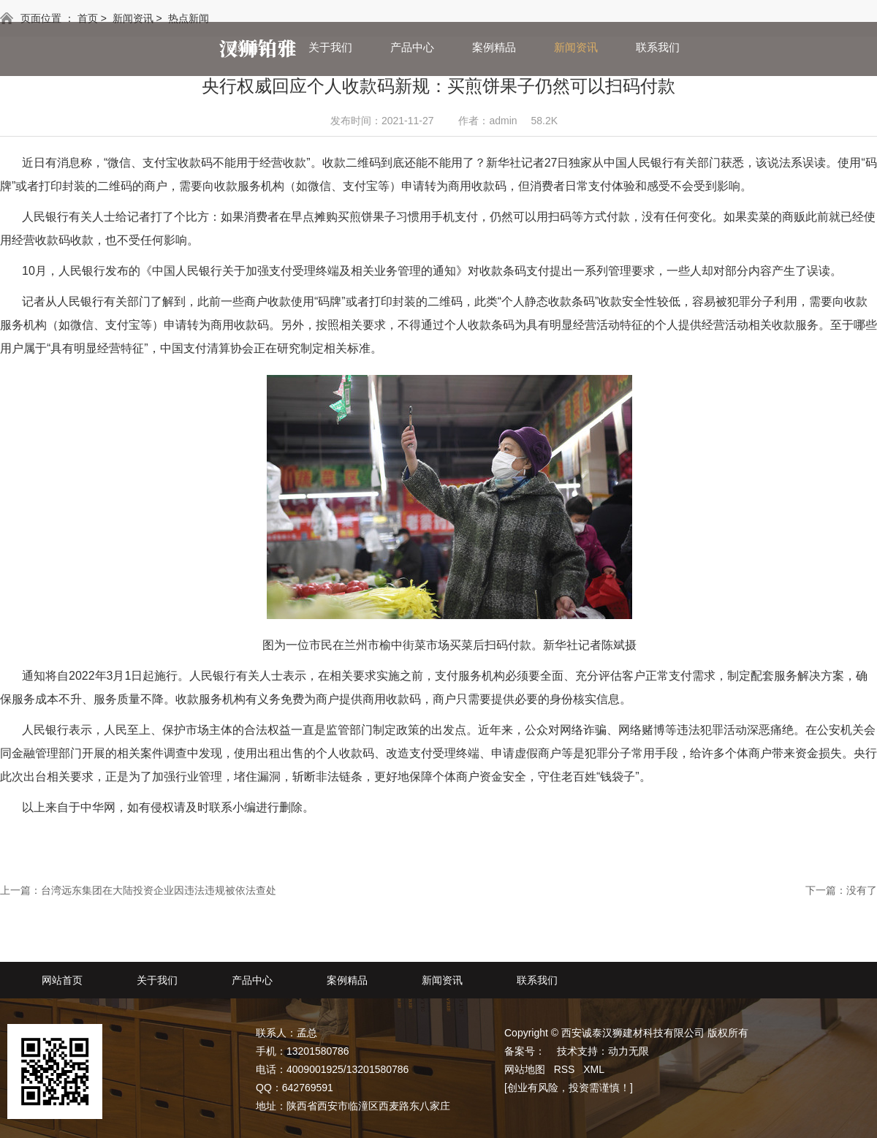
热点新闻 (188, 18)
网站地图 (524, 1069)
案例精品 (494, 47)
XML (593, 1069)
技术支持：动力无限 (603, 1051)
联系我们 (658, 47)
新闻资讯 (576, 47)
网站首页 (248, 47)
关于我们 (330, 47)
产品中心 (412, 47)
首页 (87, 18)
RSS (564, 1069)
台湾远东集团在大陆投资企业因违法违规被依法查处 (158, 890)
